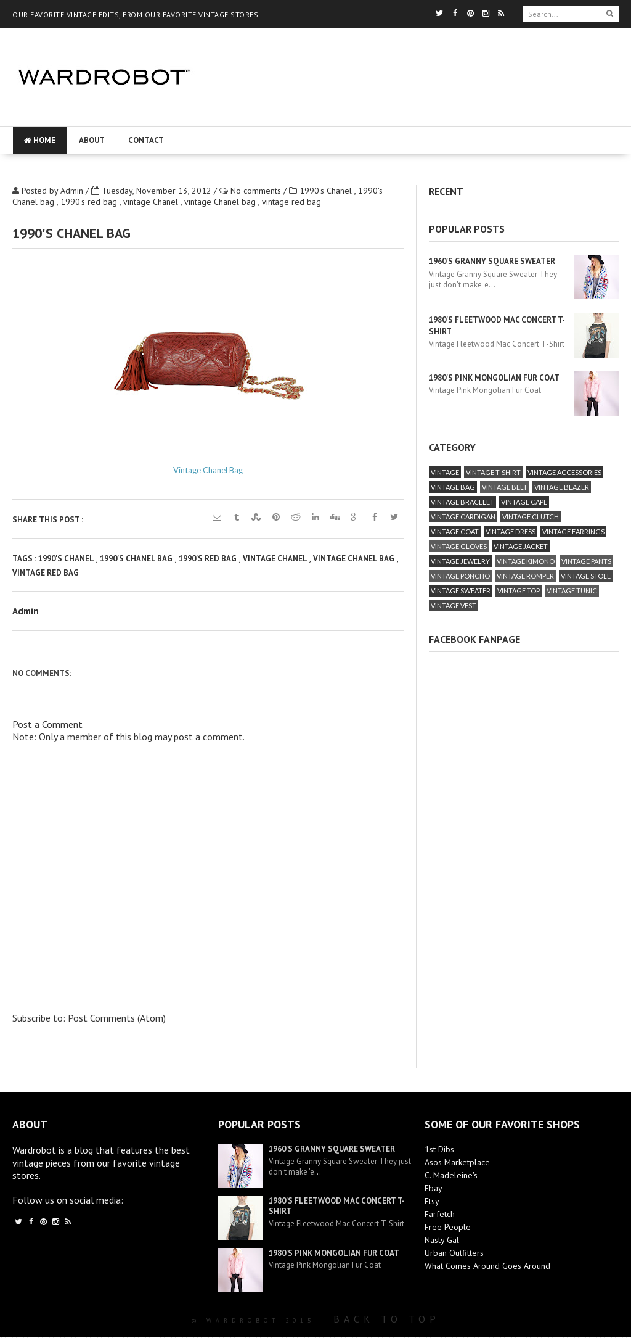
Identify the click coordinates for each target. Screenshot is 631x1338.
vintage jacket (521, 546)
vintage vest (453, 605)
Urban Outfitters (454, 1252)
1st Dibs (439, 1149)
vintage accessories (564, 472)
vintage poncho (460, 576)
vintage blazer (561, 487)
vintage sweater (461, 591)
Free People (448, 1227)
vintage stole (586, 576)
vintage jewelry (460, 561)
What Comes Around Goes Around (487, 1265)
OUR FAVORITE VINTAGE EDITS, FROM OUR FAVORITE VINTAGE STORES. (136, 14)
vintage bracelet (462, 502)
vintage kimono (526, 561)
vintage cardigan (463, 517)
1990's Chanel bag (137, 558)
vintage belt (504, 487)
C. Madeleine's (451, 1175)
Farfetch (440, 1214)
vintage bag (453, 487)
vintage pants (586, 561)
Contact (146, 140)
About (92, 140)
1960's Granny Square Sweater (492, 261)
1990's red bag (90, 201)
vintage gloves (459, 546)
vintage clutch (530, 517)
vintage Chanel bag (221, 201)
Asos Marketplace (457, 1162)
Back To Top (386, 1319)
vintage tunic (572, 591)
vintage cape (524, 502)
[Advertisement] (406, 114)
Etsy (432, 1201)
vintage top (518, 591)
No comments (256, 190)
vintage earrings (573, 531)
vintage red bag (291, 201)
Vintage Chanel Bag (208, 470)
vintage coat (455, 531)
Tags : (25, 558)
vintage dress (510, 531)
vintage (445, 472)
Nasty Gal (442, 1239)
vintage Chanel (152, 201)
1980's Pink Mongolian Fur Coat (494, 378)
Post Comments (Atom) (117, 1018)
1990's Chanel (326, 190)
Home (39, 140)
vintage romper (525, 576)
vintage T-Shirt (493, 472)
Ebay (433, 1188)
